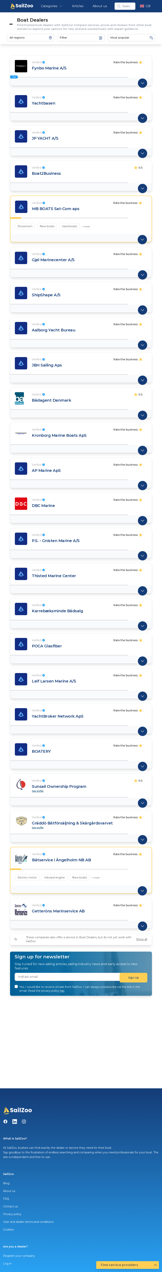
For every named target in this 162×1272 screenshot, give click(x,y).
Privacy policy (12, 1214)
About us (100, 6)
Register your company (19, 1256)
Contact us (10, 1206)
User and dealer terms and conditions (28, 1222)
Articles (77, 6)
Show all (141, 939)
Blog (6, 1183)
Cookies (8, 1229)
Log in (7, 1263)
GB (145, 6)
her (62, 990)
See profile (38, 791)
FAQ (6, 1198)
